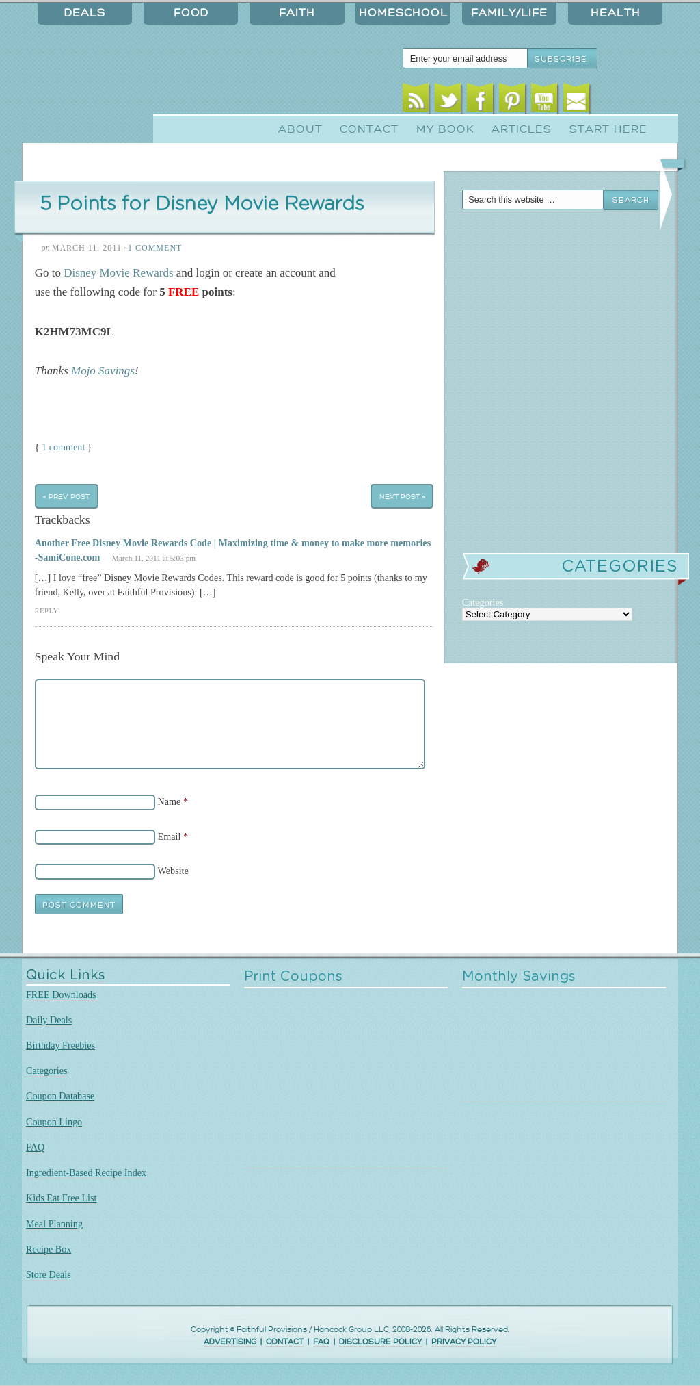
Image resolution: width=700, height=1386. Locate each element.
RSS (416, 101)
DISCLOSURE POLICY (380, 1341)
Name (169, 801)
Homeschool (403, 13)
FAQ (35, 1147)
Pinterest (512, 101)
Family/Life (509, 13)
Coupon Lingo (54, 1121)
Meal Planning (54, 1223)
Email (576, 101)
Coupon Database (60, 1095)
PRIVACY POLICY (463, 1341)
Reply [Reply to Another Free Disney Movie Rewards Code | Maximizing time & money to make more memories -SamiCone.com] (47, 611)
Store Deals (48, 1274)
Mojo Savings (103, 370)
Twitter (448, 101)
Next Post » (402, 496)
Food (191, 13)
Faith (297, 13)
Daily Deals (49, 1019)
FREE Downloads (61, 994)
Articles (522, 129)
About (300, 129)
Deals (84, 13)
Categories (47, 1070)
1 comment (63, 446)
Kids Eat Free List (61, 1197)
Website (173, 870)
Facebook (480, 101)
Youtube (544, 101)
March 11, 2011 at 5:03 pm (154, 558)
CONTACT (285, 1341)
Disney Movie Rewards (118, 272)
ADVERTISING (230, 1341)
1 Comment (155, 248)
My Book (445, 129)
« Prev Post (66, 496)
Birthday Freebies (60, 1045)
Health (616, 13)
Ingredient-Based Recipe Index (86, 1172)
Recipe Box (48, 1249)
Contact (369, 129)
